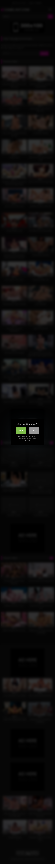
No (34, 430)
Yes (21, 430)
